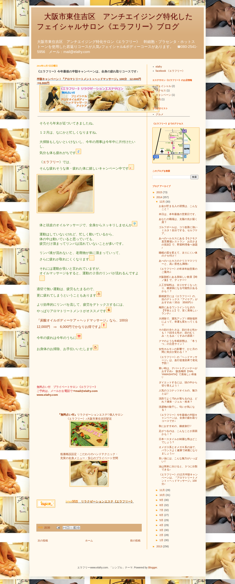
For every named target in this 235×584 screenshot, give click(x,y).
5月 (161, 520)
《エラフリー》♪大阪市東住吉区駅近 (89, 418)
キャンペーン (163, 94)
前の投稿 (135, 540)
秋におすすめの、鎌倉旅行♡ (175, 426)
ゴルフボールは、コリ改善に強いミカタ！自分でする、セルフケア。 (178, 230)
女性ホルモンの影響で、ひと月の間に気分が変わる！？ (178, 351)
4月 (161, 525)
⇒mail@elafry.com (85, 390)
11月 (162, 490)
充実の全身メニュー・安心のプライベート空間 (89, 458)
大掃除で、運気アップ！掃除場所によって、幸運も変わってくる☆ (178, 321)
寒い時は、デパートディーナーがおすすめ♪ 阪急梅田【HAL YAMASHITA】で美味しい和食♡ (178, 373)
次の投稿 (43, 540)
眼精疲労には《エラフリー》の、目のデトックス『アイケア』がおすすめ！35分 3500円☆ (178, 299)
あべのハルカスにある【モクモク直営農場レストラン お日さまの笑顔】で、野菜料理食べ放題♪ (178, 243)
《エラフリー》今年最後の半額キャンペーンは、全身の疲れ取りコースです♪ (178, 418)
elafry (159, 66)
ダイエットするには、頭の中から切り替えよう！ (178, 384)
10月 (162, 495)
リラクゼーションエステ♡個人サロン (100, 414)
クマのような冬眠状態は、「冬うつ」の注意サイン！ (178, 342)
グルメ (159, 114)
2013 (159, 546)
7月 (161, 510)
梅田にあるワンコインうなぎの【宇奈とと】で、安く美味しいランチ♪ (178, 310)
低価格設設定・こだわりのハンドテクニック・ (89, 454)
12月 (162, 201)
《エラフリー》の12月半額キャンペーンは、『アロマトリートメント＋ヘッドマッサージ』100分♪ (178, 479)
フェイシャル (163, 86)
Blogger (152, 567)
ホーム (89, 540)
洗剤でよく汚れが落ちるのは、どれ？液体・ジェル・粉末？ (178, 400)
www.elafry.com (47, 394)
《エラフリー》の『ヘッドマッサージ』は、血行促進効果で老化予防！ (178, 360)
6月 (161, 515)
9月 (161, 500)
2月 (161, 535)
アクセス (161, 90)
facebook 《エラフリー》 (170, 70)
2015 (159, 192)
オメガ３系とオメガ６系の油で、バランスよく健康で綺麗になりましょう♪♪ (178, 450)
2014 (159, 197)
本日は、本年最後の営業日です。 (178, 214)
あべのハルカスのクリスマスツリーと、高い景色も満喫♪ (178, 262)
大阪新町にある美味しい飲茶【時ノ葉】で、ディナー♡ (178, 278)
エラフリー (51, 162)
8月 (161, 505)
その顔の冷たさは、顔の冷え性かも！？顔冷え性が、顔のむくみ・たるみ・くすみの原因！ (178, 332)
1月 (161, 540)
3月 (161, 530)
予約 (158, 99)
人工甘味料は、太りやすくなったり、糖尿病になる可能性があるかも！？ (178, 288)
